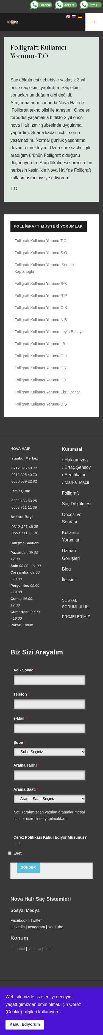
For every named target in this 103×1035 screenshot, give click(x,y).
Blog (66, 569)
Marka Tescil (77, 482)
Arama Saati (25, 789)
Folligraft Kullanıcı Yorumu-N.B (41, 319)
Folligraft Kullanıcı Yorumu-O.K (41, 307)
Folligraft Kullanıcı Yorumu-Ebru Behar (47, 392)
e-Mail (20, 718)
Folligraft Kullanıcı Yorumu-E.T (40, 380)
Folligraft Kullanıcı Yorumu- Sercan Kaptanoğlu (44, 268)
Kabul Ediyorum (25, 1024)
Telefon (21, 694)
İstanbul (18, 948)
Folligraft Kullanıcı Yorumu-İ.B (40, 344)
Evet (17, 853)
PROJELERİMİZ (76, 616)
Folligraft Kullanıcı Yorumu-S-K (41, 283)
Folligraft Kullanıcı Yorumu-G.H (41, 356)
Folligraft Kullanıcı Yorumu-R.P (41, 295)
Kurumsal (72, 449)
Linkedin (17, 927)
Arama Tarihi (26, 765)
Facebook (18, 920)
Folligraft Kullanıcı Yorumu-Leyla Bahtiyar (50, 332)
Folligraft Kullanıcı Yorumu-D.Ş (41, 404)
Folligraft (70, 493)
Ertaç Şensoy (78, 467)
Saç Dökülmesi (76, 503)
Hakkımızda (76, 460)
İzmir (49, 948)
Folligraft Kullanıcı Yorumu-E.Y (41, 368)
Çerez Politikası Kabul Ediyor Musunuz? (50, 840)
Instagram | (38, 927)
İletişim (69, 579)
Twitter (36, 920)
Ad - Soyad (25, 670)
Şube (19, 742)
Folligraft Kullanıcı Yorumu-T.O (38, 51)
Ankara (35, 948)
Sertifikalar (75, 474)
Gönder (28, 867)
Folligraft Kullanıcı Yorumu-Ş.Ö (41, 253)
